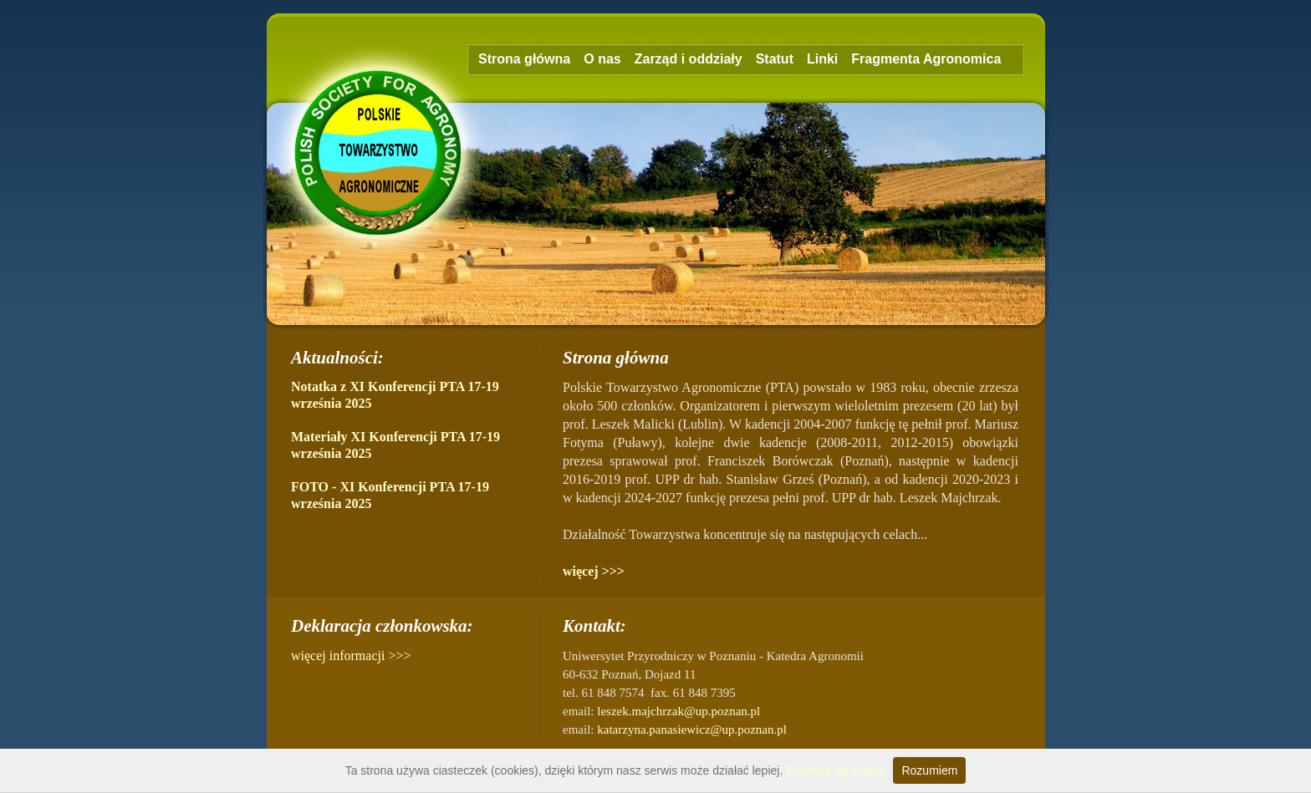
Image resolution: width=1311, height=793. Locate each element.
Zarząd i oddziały (688, 59)
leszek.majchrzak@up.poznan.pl (678, 711)
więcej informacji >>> (351, 655)
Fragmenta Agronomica (926, 59)
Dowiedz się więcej (835, 770)
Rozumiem (929, 770)
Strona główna (524, 59)
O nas (602, 59)
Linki (822, 59)
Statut (774, 59)
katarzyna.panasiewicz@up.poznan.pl (692, 729)
